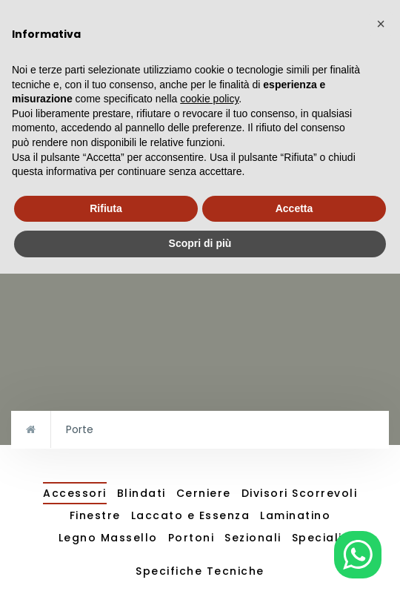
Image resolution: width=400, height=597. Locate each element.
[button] (381, 24)
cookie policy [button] (209, 99)
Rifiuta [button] (106, 208)
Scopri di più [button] (200, 243)
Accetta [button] (294, 208)
